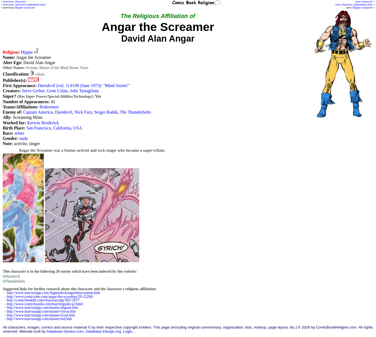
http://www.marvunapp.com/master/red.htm (39, 319)
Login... (129, 331)
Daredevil (63, 112)
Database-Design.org (103, 331)
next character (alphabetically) (354, 4)
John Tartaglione (84, 90)
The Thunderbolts (135, 112)
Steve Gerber (33, 90)
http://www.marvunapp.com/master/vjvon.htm (41, 311)
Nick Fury (83, 112)
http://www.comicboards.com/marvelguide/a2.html (45, 304)
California (62, 128)
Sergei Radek (106, 112)
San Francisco (38, 128)
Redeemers (49, 107)
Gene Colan (57, 90)
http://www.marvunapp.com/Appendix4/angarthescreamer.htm (53, 293)
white (19, 133)
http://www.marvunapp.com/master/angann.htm (42, 308)
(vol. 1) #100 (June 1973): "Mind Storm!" (84, 85)
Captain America (38, 112)
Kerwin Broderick (43, 122)
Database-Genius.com (65, 331)
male (23, 138)
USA (77, 128)
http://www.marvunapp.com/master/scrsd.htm (41, 315)
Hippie (27, 52)
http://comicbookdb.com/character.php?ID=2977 (43, 300)
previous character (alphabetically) (24, 4)
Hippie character (362, 7)
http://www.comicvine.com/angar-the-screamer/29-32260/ (50, 297)
